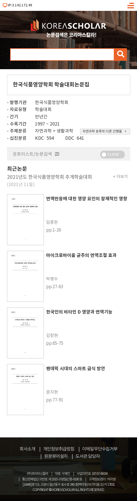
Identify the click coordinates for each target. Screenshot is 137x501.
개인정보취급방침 (58, 449)
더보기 (122, 176)
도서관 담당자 (87, 456)
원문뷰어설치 (56, 456)
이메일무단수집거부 (99, 449)
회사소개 (27, 449)
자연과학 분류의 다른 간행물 (104, 131)
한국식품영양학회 (51, 102)
